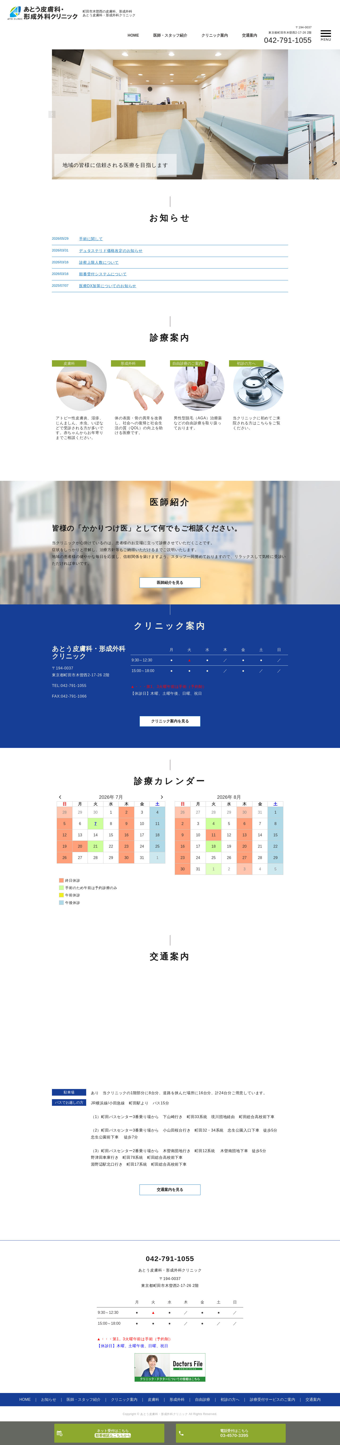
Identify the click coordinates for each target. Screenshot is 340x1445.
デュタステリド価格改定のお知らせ (111, 251)
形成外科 (177, 1400)
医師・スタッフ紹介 (170, 35)
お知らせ (48, 1400)
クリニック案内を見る (170, 722)
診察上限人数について (99, 262)
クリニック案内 (214, 35)
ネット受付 (113, 1433)
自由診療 (202, 1400)
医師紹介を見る (170, 583)
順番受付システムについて (103, 274)
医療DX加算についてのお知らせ (107, 286)
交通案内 (249, 35)
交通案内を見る (170, 1190)
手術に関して (91, 239)
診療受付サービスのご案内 (272, 1400)
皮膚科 (153, 1400)
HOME (133, 35)
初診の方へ (230, 1400)
